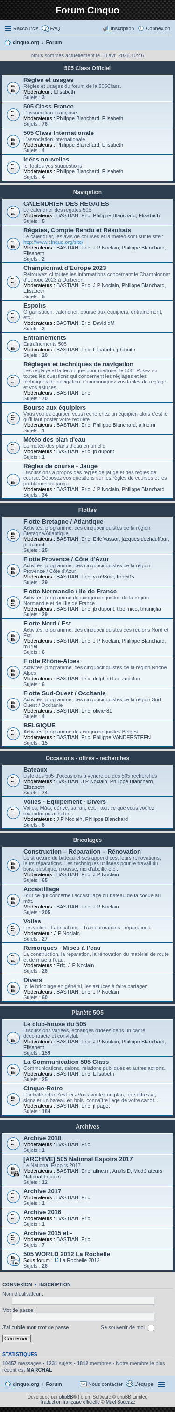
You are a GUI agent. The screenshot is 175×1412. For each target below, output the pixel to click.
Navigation (87, 192)
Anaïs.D (121, 1171)
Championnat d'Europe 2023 (64, 267)
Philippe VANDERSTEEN (122, 737)
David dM (103, 323)
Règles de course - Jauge (60, 466)
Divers (32, 979)
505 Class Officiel (87, 68)
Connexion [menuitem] (158, 28)
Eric (85, 215)
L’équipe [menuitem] (144, 1384)
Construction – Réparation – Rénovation (82, 851)
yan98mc (103, 576)
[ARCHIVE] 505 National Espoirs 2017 (78, 1159)
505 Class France (48, 106)
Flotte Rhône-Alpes (51, 661)
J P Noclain (106, 247)
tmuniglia (150, 609)
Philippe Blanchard (77, 118)
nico (132, 609)
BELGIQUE (39, 725)
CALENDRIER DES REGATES (66, 203)
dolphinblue (106, 678)
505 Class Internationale (58, 132)
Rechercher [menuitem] (166, 43)
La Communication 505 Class (66, 1061)
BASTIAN (67, 215)
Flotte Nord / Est (47, 623)
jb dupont (103, 451)
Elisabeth (64, 91)
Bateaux (35, 769)
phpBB (66, 1396)
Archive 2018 (42, 1138)
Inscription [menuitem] (122, 28)
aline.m (147, 425)
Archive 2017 (42, 1191)
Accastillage (41, 889)
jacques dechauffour (145, 539)
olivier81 (102, 710)
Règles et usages (48, 79)
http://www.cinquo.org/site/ (53, 242)
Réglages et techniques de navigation (78, 364)
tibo (121, 609)
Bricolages (87, 840)
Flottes (87, 510)
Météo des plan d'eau (54, 439)
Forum (54, 1384)
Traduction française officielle (70, 1402)
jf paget (101, 1106)
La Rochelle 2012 (80, 1260)
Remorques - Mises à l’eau (62, 947)
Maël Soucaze (120, 1402)
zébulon (131, 678)
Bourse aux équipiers (54, 407)
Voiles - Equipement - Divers (64, 801)
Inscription (55, 1284)
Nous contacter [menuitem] (105, 1384)
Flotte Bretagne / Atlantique (63, 521)
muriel (30, 646)
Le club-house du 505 (54, 1024)
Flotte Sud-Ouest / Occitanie (64, 693)
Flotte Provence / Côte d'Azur (66, 559)
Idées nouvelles (46, 159)
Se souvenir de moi (127, 1328)
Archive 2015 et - (47, 1233)
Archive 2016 (42, 1212)
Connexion (17, 1284)
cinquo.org (26, 1384)
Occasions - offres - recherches (87, 758)
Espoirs (34, 305)
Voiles (32, 921)
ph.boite (126, 349)
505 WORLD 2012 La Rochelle (66, 1254)
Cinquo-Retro (43, 1088)
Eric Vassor (106, 539)
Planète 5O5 (87, 1012)
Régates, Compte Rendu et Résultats (77, 230)
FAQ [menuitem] (55, 28)
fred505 (125, 576)
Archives (87, 1126)
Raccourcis (25, 28)
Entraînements (44, 337)
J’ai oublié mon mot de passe (35, 1327)
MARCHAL (39, 1369)
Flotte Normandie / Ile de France (70, 591)
